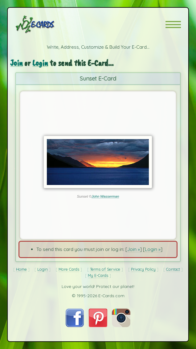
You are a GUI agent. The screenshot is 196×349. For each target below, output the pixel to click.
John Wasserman (105, 196)
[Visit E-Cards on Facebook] (75, 325)
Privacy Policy (143, 269)
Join (16, 62)
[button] (173, 24)
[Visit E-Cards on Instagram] (121, 325)
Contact (173, 269)
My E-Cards (98, 275)
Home (21, 269)
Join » (133, 249)
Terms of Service (105, 269)
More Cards (69, 269)
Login (40, 62)
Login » (153, 249)
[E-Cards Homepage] (46, 24)
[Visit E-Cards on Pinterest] (98, 325)
